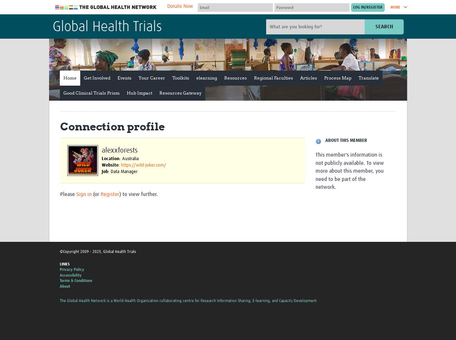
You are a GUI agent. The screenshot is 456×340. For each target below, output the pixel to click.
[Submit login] (368, 7)
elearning (206, 78)
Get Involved (97, 78)
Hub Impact (139, 93)
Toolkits (180, 78)
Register (110, 194)
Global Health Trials (107, 27)
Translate (369, 78)
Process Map (337, 78)
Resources (235, 78)
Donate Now (180, 6)
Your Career (152, 78)
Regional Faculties (273, 78)
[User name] (235, 7)
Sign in (84, 194)
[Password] (312, 7)
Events (124, 78)
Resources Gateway (180, 93)
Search (384, 26)
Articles (308, 78)
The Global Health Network (106, 7)
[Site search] (316, 26)
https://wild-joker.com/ (143, 165)
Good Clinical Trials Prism (91, 93)
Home (70, 78)
